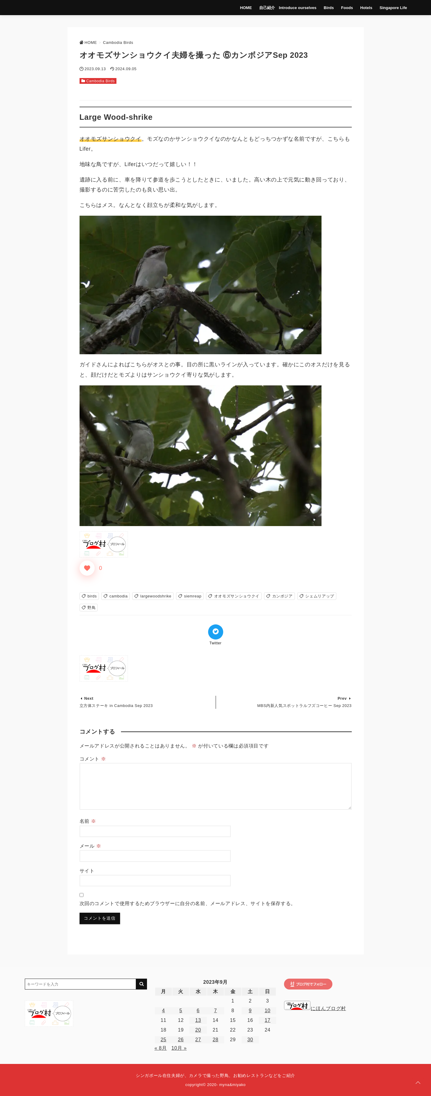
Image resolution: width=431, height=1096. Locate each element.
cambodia (118, 596)
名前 (88, 821)
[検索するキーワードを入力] (80, 984)
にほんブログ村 (315, 1008)
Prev (342, 698)
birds (92, 596)
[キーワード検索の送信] (141, 984)
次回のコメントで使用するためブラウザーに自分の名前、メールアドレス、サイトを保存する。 (188, 903)
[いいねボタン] (87, 568)
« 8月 (161, 1048)
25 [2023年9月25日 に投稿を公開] (163, 1039)
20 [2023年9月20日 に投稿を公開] (198, 1029)
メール (90, 846)
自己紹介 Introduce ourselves (285, 7)
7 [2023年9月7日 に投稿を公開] (215, 1010)
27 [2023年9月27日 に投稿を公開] (198, 1039)
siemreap (192, 596)
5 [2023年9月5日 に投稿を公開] (180, 1010)
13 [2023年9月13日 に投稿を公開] (198, 1020)
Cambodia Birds (100, 81)
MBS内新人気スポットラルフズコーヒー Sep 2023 (304, 705)
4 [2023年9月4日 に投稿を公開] (163, 1010)
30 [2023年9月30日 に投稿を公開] (250, 1039)
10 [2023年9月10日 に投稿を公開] (267, 1010)
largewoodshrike (155, 596)
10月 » (179, 1048)
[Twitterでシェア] (215, 632)
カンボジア (282, 596)
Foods (343, 7)
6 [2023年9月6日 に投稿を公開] (198, 1010)
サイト (87, 870)
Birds (326, 7)
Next (88, 698)
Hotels (362, 7)
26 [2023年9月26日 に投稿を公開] (181, 1039)
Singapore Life (389, 7)
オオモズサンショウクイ (237, 596)
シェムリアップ (319, 596)
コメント (93, 758)
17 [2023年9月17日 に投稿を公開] (267, 1020)
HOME (244, 7)
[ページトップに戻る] (418, 1083)
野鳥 (91, 607)
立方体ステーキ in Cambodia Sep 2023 (116, 705)
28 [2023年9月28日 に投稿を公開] (215, 1039)
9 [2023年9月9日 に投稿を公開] (250, 1010)
